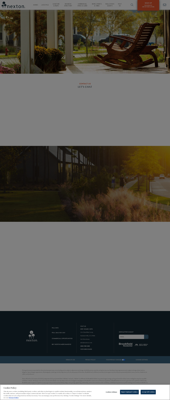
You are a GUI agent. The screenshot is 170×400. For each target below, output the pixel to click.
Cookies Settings (111, 392)
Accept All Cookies (148, 392)
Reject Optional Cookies (129, 392)
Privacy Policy (14, 398)
